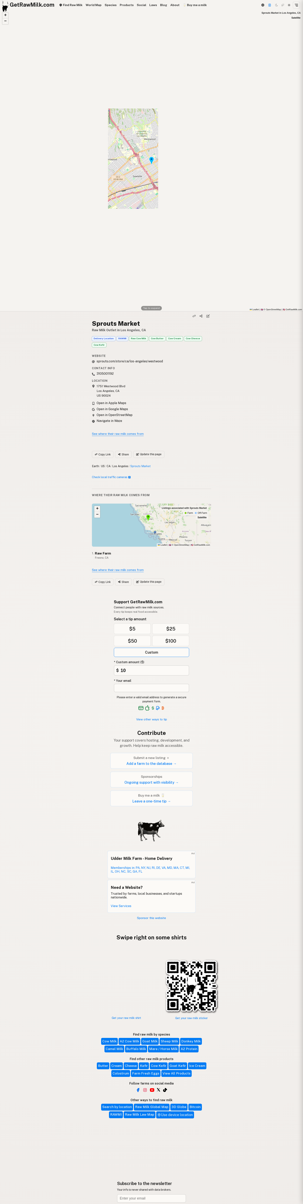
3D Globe (178, 1107)
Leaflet (254, 309)
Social (141, 5)
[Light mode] (289, 5)
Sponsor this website (151, 918)
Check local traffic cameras (111, 477)
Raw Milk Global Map (151, 1107)
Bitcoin (195, 1107)
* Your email (122, 681)
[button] (5, 15)
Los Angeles (120, 466)
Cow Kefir (99, 345)
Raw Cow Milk (138, 338)
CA (109, 466)
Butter (103, 1066)
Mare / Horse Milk (163, 1049)
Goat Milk (150, 1041)
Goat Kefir (178, 1066)
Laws (153, 5)
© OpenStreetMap (271, 309)
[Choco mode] (283, 5)
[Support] (270, 5)
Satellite (295, 17)
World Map (94, 5)
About (175, 5)
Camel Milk (114, 1049)
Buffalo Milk (136, 1049)
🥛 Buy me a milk (195, 5)
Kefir (144, 1066)
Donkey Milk (191, 1041)
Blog (163, 5)
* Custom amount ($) (129, 662)
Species (111, 5)
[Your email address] (151, 688)
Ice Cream (197, 1066)
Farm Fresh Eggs (145, 1073)
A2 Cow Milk (129, 1041)
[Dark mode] (276, 5)
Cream (116, 1066)
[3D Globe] (262, 5)
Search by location (117, 1107)
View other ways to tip (151, 719)
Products (127, 5)
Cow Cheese (193, 338)
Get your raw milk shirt (126, 1017)
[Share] (201, 316)
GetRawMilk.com (200, 545)
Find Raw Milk (70, 5)
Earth (95, 466)
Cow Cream (174, 338)
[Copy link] (194, 316)
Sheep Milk (169, 1041)
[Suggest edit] (208, 316)
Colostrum (120, 1073)
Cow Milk (109, 1041)
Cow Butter (157, 338)
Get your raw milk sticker (191, 1018)
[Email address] (151, 1198)
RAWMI (122, 338)
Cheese (131, 1066)
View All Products (176, 1073)
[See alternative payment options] (158, 708)
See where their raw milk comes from (118, 433)
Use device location (175, 1115)
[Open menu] (296, 5)
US (103, 466)
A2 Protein (189, 1049)
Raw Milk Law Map (139, 1114)
